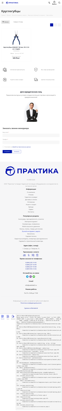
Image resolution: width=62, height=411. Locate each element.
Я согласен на (18, 147)
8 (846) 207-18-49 (31, 265)
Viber (30, 276)
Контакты (31, 212)
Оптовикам (31, 202)
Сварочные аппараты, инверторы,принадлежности (31, 239)
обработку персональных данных (21, 147)
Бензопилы (31, 234)
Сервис (31, 209)
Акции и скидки (31, 204)
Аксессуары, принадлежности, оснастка (31, 219)
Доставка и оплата (31, 199)
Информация (31, 189)
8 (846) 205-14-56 (31, 262)
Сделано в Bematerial (31, 308)
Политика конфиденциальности (31, 303)
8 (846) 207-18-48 (31, 267)
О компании (31, 192)
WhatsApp (34, 276)
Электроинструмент (31, 221)
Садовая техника (31, 236)
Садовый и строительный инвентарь (31, 241)
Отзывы (31, 195)
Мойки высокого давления (31, 226)
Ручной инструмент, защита (31, 231)
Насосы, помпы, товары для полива (31, 229)
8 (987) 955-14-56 (31, 269)
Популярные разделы (31, 216)
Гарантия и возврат (31, 197)
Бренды (31, 207)
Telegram (27, 276)
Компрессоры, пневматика (31, 224)
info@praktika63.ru (31, 285)
